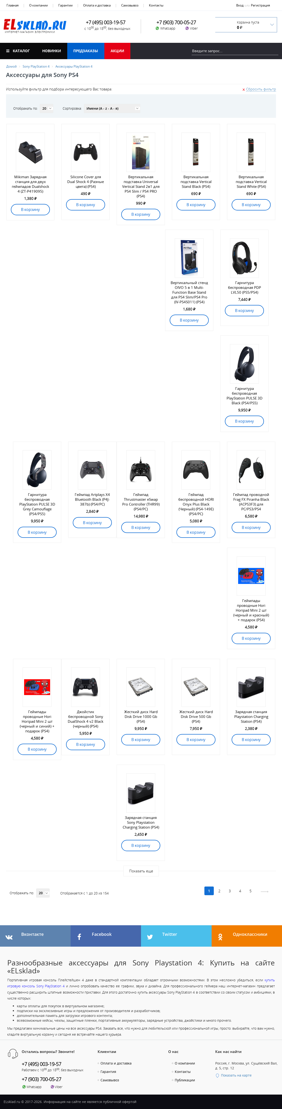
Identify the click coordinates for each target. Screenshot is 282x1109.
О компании (38, 5)
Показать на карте (233, 1075)
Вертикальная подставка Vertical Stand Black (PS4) (196, 181)
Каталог (18, 50)
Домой (11, 66)
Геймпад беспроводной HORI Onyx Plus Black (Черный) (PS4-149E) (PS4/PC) (196, 504)
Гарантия (108, 1071)
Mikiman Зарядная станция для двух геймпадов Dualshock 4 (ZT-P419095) (30, 184)
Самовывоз (129, 5)
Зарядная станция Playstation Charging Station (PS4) (251, 716)
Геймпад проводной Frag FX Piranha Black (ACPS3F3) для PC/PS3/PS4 (251, 501)
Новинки (51, 50)
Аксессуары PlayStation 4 (73, 66)
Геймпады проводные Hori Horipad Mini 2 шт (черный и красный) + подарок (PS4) (251, 610)
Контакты (156, 5)
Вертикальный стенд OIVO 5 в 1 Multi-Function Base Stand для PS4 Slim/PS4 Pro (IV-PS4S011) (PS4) (189, 292)
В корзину (30, 209)
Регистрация (260, 5)
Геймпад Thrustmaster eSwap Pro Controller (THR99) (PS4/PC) (141, 501)
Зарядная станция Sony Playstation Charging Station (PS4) (141, 822)
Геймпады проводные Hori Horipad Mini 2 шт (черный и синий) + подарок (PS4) (37, 721)
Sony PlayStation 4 (36, 66)
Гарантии (65, 5)
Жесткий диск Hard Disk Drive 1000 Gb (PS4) (141, 716)
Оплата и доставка (97, 5)
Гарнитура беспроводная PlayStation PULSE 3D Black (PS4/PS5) (244, 395)
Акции (117, 50)
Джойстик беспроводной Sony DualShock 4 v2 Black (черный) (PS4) (85, 719)
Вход (239, 5)
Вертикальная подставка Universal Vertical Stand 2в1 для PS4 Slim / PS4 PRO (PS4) (141, 186)
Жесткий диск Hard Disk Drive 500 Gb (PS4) (196, 716)
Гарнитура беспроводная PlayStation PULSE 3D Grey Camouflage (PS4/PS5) (37, 504)
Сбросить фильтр (261, 89)
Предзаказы (85, 50)
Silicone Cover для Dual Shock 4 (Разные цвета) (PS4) (85, 181)
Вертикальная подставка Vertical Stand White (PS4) (251, 181)
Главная (13, 5)
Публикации (185, 1080)
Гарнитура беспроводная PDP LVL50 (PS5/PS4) (244, 287)
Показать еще (141, 870)
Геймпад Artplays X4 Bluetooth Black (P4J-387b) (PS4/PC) (92, 499)
